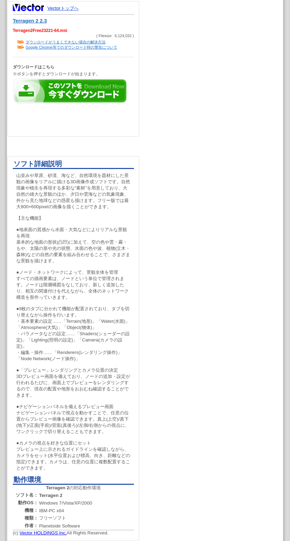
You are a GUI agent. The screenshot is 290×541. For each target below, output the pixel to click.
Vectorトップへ (63, 8)
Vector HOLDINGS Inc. (42, 532)
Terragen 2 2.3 (30, 21)
